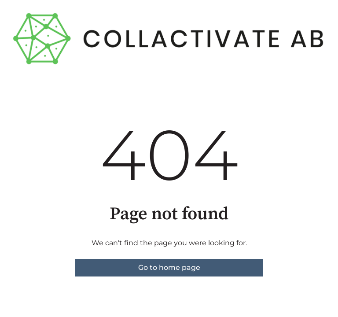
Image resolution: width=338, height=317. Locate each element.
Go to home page (169, 267)
